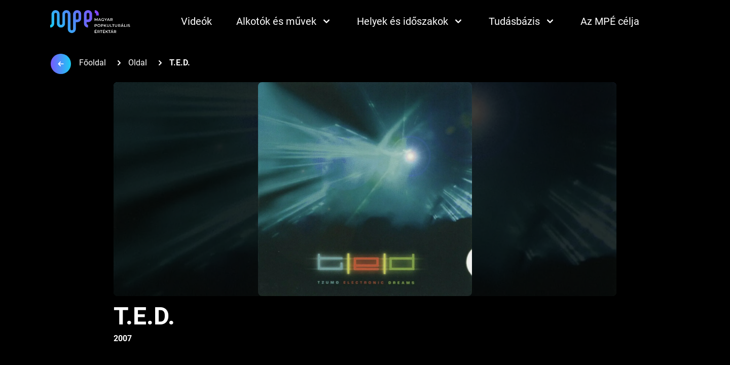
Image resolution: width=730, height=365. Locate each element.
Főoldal (92, 62)
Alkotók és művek (284, 21)
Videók (196, 21)
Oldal (137, 62)
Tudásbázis (522, 21)
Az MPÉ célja (609, 21)
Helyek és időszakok (410, 21)
